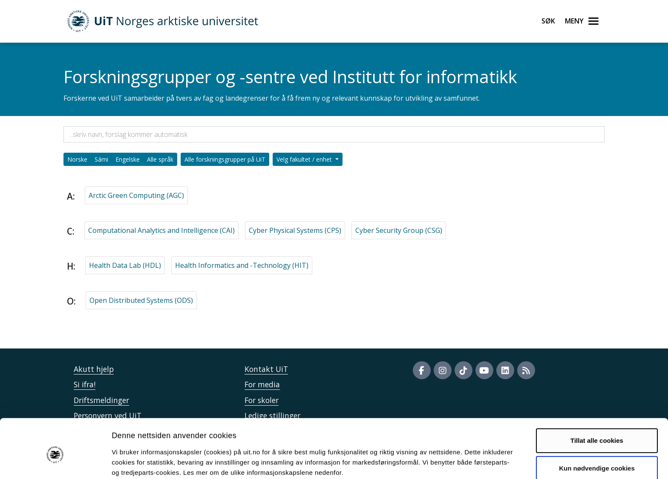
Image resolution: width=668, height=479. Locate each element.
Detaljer (454, 462)
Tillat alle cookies (596, 402)
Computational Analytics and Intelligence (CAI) (161, 230)
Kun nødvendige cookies (597, 430)
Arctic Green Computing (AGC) (136, 195)
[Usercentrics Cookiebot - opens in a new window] (55, 462)
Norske (77, 159)
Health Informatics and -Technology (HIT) (241, 265)
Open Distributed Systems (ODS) (141, 300)
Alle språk (160, 159)
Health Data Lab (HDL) (125, 265)
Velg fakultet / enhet (305, 159)
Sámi (101, 159)
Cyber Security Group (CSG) (398, 230)
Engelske (127, 159)
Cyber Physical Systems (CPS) (295, 230)
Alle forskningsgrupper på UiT (224, 159)
